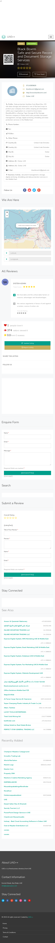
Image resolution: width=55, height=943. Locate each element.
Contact (5, 937)
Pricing (5, 928)
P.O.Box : (10, 134)
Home (5, 924)
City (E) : (27, 152)
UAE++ (30, 917)
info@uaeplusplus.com (9, 886)
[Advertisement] (27, 17)
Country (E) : (27, 143)
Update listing (29, 343)
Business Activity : (27, 177)
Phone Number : (13, 124)
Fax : (8, 129)
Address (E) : (16, 161)
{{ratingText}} (8, 525)
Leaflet (41, 247)
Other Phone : (12, 138)
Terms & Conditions (9, 933)
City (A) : (27, 156)
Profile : (27, 112)
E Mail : (27, 170)
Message (7, 451)
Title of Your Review (11, 530)
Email (6, 442)
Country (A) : (27, 147)
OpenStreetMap (47, 247)
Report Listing (28, 347)
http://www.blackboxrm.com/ (36, 93)
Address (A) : (16, 166)
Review (7, 539)
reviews (20, 335)
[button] (37, 224)
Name (6, 433)
